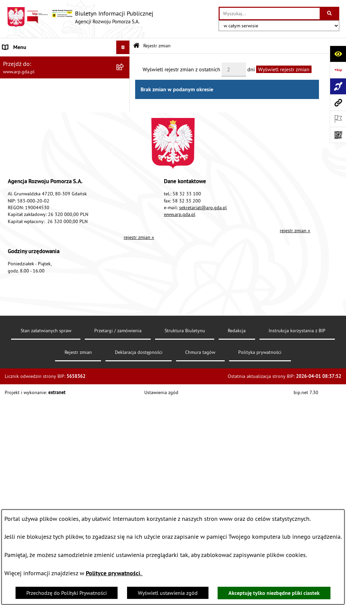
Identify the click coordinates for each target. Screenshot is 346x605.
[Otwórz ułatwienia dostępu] (338, 54)
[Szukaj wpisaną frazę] (330, 13)
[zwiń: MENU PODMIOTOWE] (124, 61)
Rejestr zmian (157, 46)
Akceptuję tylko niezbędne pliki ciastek (274, 593)
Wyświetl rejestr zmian (284, 69)
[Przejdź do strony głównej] (80, 17)
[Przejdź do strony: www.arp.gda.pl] (338, 102)
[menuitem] (65, 79)
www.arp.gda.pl (179, 439)
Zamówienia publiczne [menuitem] (29, 293)
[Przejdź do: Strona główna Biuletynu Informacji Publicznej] (136, 46)
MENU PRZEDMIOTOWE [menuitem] (30, 114)
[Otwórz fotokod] (338, 135)
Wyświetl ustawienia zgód (168, 592)
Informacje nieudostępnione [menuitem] (35, 306)
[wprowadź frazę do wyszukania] (270, 13)
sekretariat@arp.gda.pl (203, 433)
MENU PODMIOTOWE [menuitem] (27, 60)
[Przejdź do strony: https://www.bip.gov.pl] (338, 70)
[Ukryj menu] (123, 47)
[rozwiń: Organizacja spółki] (124, 167)
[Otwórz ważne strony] (338, 119)
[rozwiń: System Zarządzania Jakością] (124, 239)
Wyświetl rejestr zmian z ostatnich (181, 69)
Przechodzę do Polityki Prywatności (66, 592)
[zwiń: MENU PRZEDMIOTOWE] (124, 114)
